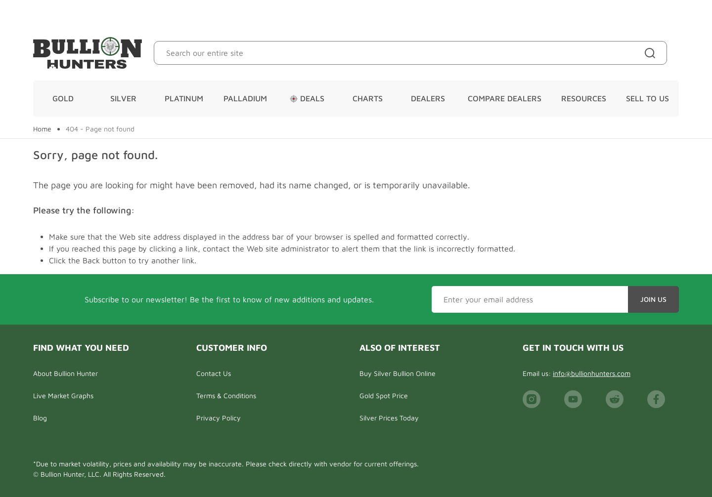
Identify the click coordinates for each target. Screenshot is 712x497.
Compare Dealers (504, 98)
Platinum (184, 98)
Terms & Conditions (226, 395)
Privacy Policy (218, 418)
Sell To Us (647, 98)
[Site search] (652, 53)
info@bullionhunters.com (591, 373)
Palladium (245, 98)
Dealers (428, 98)
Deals (307, 98)
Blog (40, 418)
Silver (123, 98)
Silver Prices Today (389, 418)
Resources (583, 98)
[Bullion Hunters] (87, 53)
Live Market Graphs (63, 395)
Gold (63, 98)
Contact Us (213, 373)
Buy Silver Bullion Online (397, 373)
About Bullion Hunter (65, 373)
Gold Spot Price (383, 395)
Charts (368, 98)
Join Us (653, 299)
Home (42, 128)
